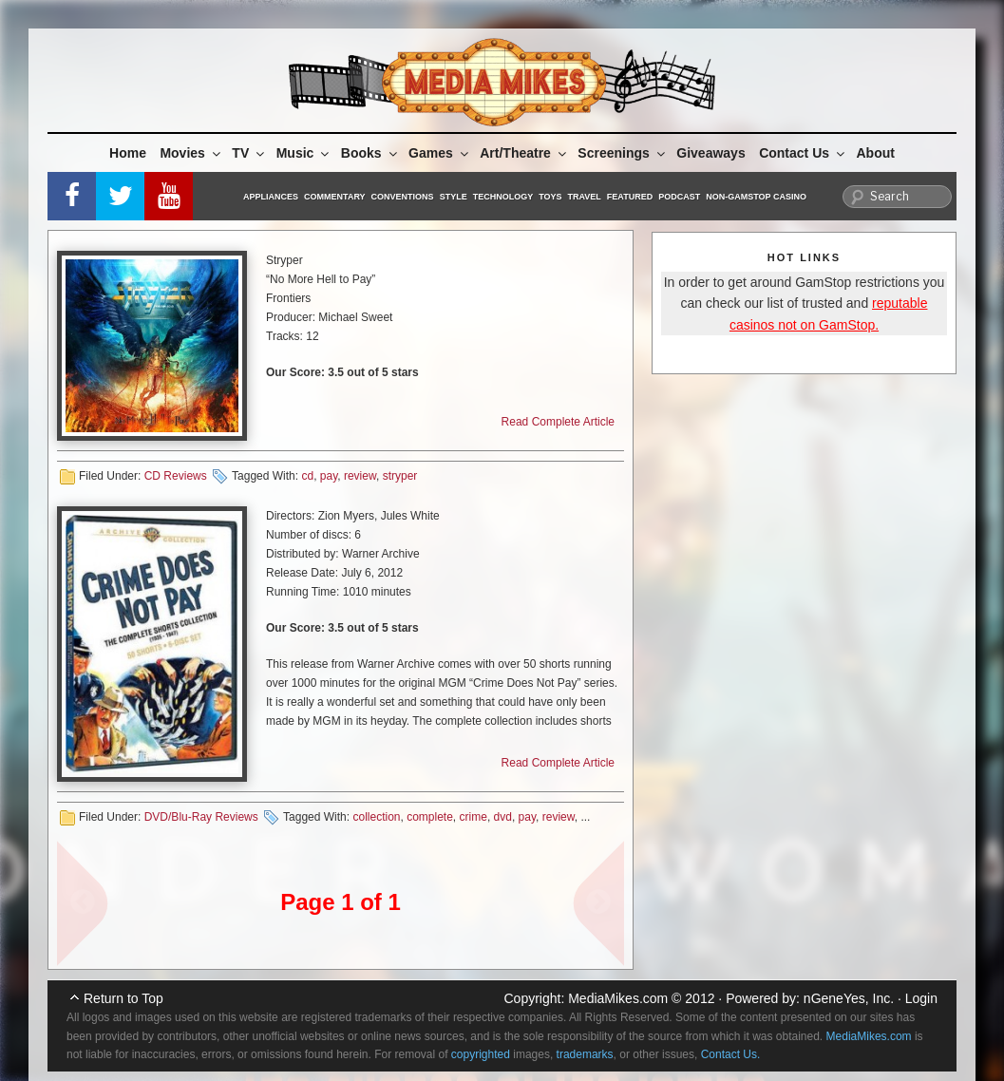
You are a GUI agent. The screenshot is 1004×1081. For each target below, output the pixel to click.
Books (370, 153)
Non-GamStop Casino (756, 196)
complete (430, 817)
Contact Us (803, 153)
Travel (584, 196)
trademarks (585, 1054)
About (876, 153)
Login (921, 998)
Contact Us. (731, 1054)
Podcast (679, 196)
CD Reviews (175, 476)
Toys (550, 196)
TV (249, 153)
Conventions (402, 196)
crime (473, 817)
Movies (191, 153)
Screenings (622, 153)
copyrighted (480, 1054)
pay (328, 476)
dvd (503, 817)
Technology (503, 196)
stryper (400, 476)
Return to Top (123, 998)
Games (439, 153)
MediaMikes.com (618, 998)
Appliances (270, 196)
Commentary (335, 196)
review (360, 476)
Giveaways (710, 153)
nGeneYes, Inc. (849, 998)
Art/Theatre (524, 153)
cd (307, 476)
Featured (630, 196)
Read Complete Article (558, 421)
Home (127, 153)
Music (304, 153)
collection (376, 817)
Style (453, 196)
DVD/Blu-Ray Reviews (201, 817)
